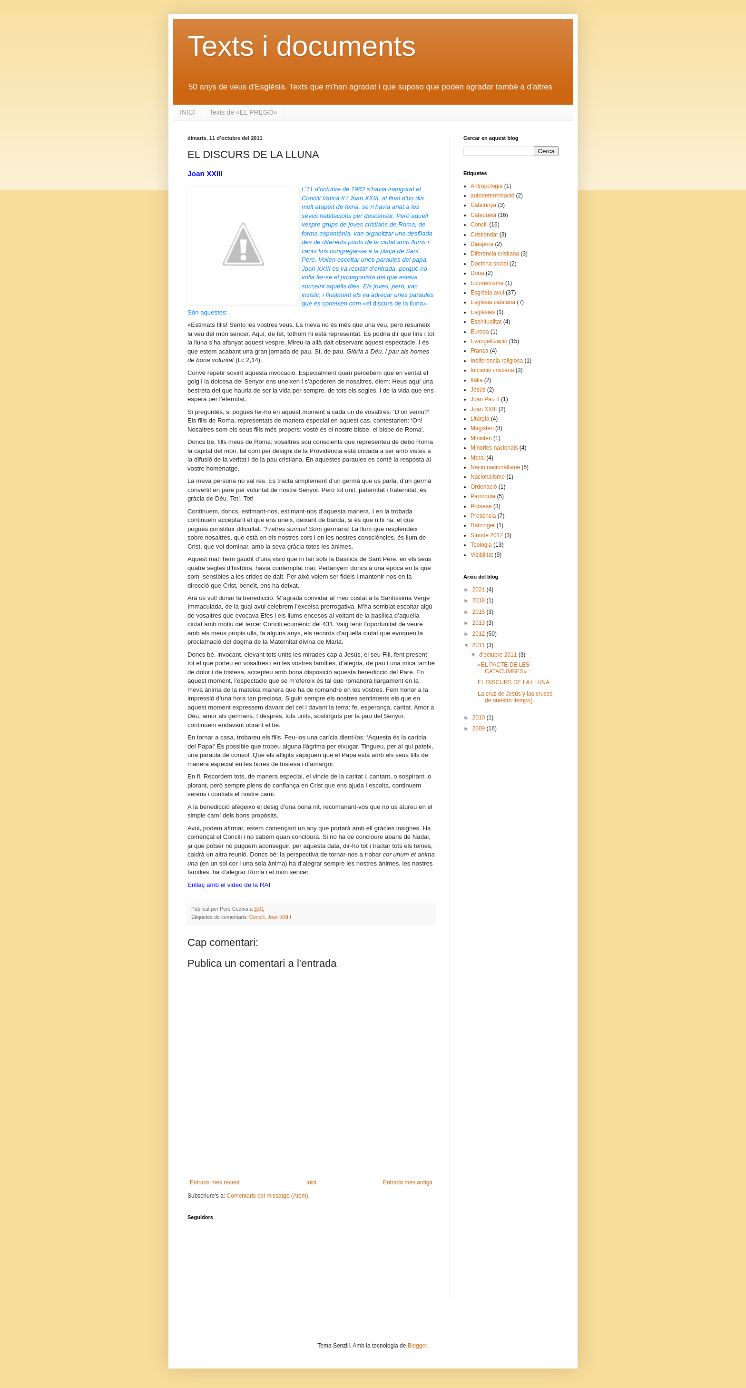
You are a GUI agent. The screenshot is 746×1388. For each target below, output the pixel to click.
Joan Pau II (485, 399)
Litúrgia (480, 418)
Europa (480, 331)
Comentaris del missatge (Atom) (267, 1195)
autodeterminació (492, 195)
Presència (483, 515)
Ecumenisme (487, 283)
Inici (311, 1182)
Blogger (417, 1345)
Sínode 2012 (487, 535)
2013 (479, 623)
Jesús (478, 389)
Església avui (487, 292)
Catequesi (483, 215)
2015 (479, 612)
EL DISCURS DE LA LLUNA (514, 682)
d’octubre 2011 (499, 654)
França (479, 350)
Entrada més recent (215, 1182)
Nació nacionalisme (495, 467)
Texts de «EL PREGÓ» (243, 112)
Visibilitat (482, 554)
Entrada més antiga (407, 1182)
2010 (479, 717)
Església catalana (493, 302)
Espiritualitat (486, 321)
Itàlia (476, 380)
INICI (187, 112)
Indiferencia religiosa (497, 360)
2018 (479, 600)
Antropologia (486, 186)
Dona (477, 273)
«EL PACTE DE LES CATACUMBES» (504, 668)
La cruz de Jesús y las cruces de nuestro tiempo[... (515, 697)
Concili (257, 917)
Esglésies (483, 312)
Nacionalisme (488, 476)
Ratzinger (483, 525)
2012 (479, 633)
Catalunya (483, 205)
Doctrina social (489, 263)
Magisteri (482, 428)
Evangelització (489, 341)
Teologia (481, 544)
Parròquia (483, 496)
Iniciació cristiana (492, 370)
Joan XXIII (279, 917)
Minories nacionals (494, 447)
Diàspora (482, 244)
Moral (478, 457)
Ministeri (481, 438)
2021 (479, 589)
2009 (479, 728)
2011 (479, 645)
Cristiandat (484, 234)
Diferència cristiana (495, 253)
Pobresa (481, 506)
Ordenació (484, 486)
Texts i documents (301, 46)
